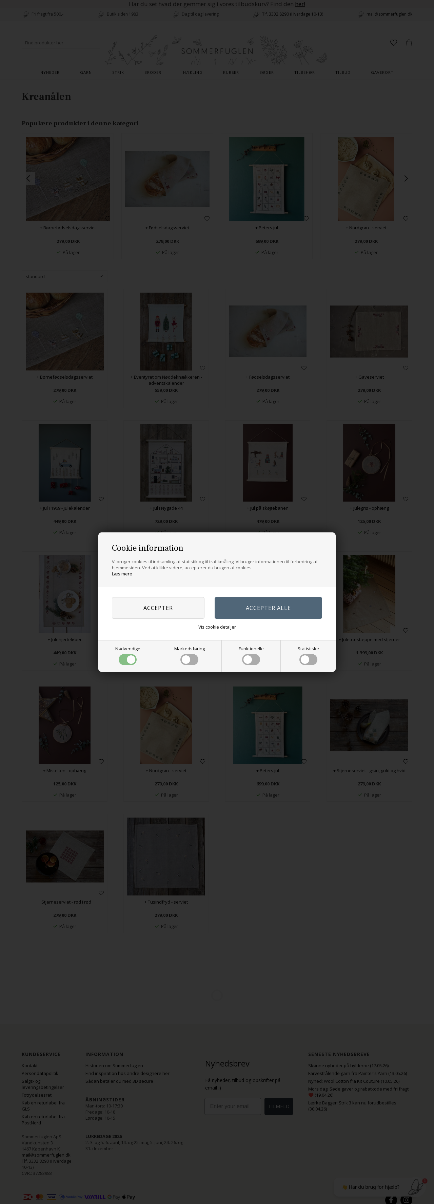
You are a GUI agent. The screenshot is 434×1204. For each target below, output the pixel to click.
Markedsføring (189, 655)
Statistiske (308, 655)
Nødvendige (127, 655)
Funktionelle (251, 655)
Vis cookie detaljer (217, 627)
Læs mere (122, 574)
